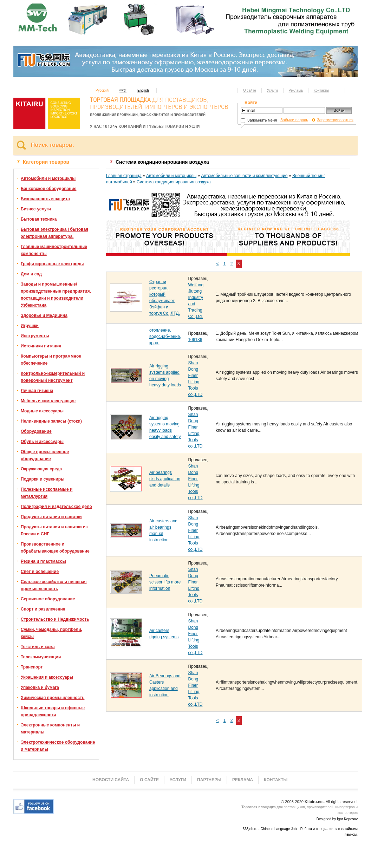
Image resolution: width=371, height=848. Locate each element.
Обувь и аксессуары (42, 441)
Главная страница (124, 175)
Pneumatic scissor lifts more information (165, 582)
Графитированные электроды (52, 263)
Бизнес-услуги (36, 209)
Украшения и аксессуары (47, 677)
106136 (195, 339)
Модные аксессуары (42, 411)
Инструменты (35, 335)
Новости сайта (110, 779)
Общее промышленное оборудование (45, 455)
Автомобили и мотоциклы (48, 178)
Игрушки (30, 325)
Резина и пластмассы (43, 561)
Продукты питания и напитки (51, 516)
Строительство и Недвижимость (55, 619)
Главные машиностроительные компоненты (54, 250)
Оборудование (36, 431)
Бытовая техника (39, 219)
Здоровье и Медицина (44, 315)
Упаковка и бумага (40, 687)
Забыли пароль (294, 120)
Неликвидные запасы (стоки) (51, 421)
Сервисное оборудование (48, 598)
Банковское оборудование (48, 188)
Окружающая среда (41, 469)
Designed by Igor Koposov (337, 819)
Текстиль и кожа (38, 646)
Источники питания (41, 346)
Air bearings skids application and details (164, 479)
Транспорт (32, 667)
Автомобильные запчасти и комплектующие (244, 175)
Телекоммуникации (41, 656)
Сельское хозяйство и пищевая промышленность (54, 585)
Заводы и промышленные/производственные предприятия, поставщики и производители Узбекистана (56, 295)
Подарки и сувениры (42, 479)
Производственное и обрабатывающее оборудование (55, 548)
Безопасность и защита (45, 198)
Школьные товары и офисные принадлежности (53, 711)
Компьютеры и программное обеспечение (51, 360)
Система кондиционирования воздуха (174, 182)
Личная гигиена (37, 390)
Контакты (321, 90)
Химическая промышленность (52, 697)
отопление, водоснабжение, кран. (165, 336)
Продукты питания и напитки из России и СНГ (54, 530)
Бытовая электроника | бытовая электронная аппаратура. (54, 233)
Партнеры (209, 779)
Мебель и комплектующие (48, 400)
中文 (122, 90)
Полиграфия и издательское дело (56, 506)
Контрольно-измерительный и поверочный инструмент (53, 377)
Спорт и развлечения (43, 609)
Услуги (272, 90)
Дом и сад (31, 274)
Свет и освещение (40, 571)
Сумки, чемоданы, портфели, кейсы (51, 633)
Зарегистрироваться (335, 120)
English (143, 90)
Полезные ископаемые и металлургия (46, 493)
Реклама (296, 90)
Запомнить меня (259, 120)
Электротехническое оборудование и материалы (58, 746)
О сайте (249, 90)
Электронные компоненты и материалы (50, 729)
